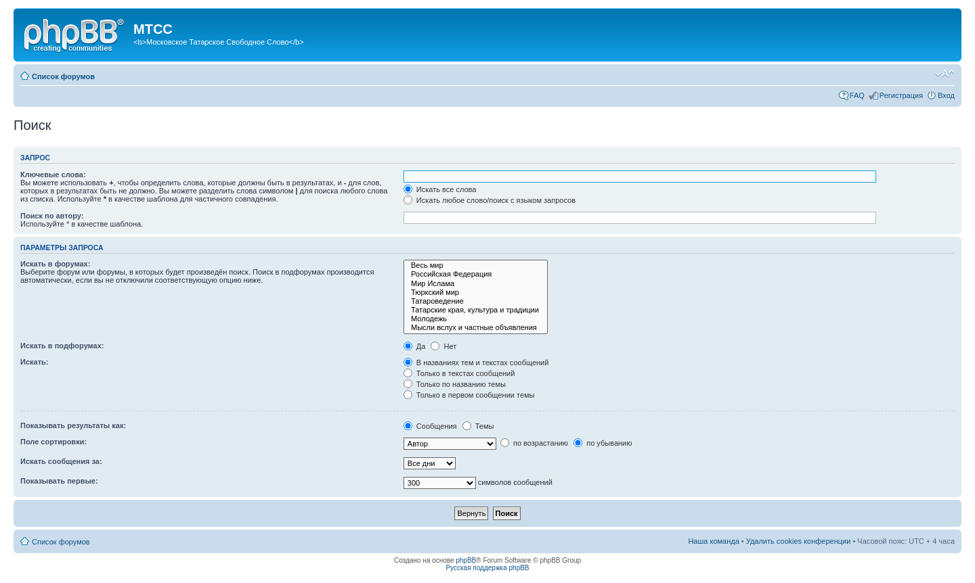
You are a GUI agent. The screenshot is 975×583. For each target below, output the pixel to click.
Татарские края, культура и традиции (475, 310)
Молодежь (475, 318)
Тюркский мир (475, 292)
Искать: (34, 362)
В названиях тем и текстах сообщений (476, 362)
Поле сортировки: (53, 442)
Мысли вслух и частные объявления (475, 327)
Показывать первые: (59, 481)
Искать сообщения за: (61, 461)
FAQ (857, 95)
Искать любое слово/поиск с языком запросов (490, 200)
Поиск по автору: (51, 216)
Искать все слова (440, 189)
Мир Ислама (475, 283)
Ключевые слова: (53, 174)
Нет (443, 346)
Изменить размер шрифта (945, 74)
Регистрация (901, 95)
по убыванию (602, 443)
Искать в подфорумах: (62, 346)
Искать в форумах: (55, 264)
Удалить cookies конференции (798, 541)
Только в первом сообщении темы (469, 395)
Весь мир (475, 265)
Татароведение (475, 301)
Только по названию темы (455, 384)
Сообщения (430, 426)
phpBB (466, 560)
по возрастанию (534, 443)
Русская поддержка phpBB (487, 568)
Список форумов (63, 76)
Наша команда (713, 541)
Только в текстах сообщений (459, 373)
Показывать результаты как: (73, 425)
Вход (946, 95)
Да (415, 346)
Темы (478, 426)
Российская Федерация (475, 274)
